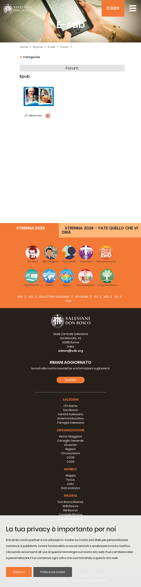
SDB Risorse (70, 506)
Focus (70, 480)
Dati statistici (70, 488)
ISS (96, 297)
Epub (25, 76)
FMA (68, 301)
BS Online (81, 297)
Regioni (70, 449)
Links (70, 484)
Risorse (38, 47)
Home (24, 47)
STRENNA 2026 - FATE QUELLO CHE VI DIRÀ (100, 230)
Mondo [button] (70, 469)
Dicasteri (70, 445)
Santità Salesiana (70, 414)
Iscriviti (70, 380)
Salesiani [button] (70, 399)
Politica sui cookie (52, 572)
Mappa (71, 475)
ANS (20, 297)
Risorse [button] (70, 495)
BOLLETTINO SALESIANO (54, 297)
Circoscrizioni (70, 453)
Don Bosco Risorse (70, 502)
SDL (31, 297)
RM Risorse (70, 510)
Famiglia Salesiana (70, 423)
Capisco (19, 572)
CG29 (113, 8)
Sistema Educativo (70, 418)
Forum (64, 47)
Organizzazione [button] (70, 430)
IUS (116, 297)
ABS (106, 297)
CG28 (70, 457)
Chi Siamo (70, 406)
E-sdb (51, 47)
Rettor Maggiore (70, 436)
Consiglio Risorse (70, 515)
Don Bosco (70, 410)
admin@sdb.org (70, 351)
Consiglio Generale (70, 441)
